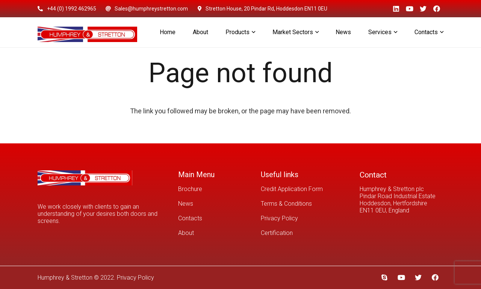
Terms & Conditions (286, 203)
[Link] (87, 32)
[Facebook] (436, 8)
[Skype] (384, 277)
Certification (277, 232)
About (186, 232)
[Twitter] (423, 8)
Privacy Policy (279, 218)
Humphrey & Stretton (65, 277)
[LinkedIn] (396, 8)
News (185, 203)
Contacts (190, 218)
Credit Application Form (292, 189)
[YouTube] (409, 8)
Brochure (190, 189)
